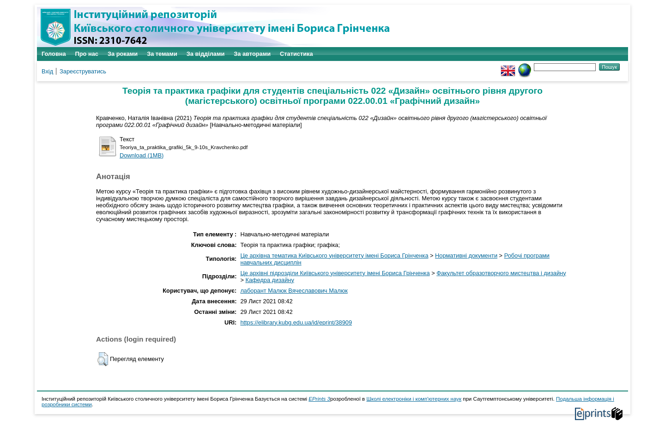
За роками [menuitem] (123, 53)
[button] (102, 359)
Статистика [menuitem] (296, 53)
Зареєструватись (83, 71)
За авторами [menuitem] (252, 53)
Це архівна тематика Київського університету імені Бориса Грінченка (334, 255)
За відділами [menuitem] (206, 53)
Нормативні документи (466, 255)
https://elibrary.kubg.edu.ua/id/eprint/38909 (296, 322)
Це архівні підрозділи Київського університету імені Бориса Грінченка (334, 273)
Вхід (47, 71)
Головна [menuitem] (54, 53)
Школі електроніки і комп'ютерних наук (413, 399)
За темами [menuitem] (162, 53)
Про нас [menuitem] (86, 53)
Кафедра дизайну (269, 280)
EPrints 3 (319, 399)
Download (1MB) (141, 155)
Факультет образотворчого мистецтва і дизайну (501, 273)
